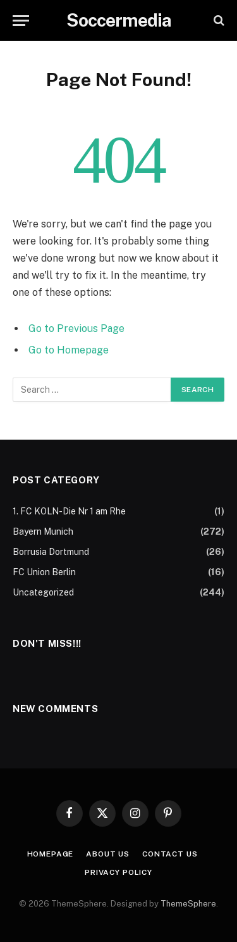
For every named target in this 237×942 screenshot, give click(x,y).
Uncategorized (43, 592)
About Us (108, 854)
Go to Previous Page (76, 328)
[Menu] (21, 20)
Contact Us (169, 854)
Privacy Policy (118, 872)
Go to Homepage (68, 350)
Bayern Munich (43, 531)
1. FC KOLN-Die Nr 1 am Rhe (69, 511)
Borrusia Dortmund (51, 552)
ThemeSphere (188, 903)
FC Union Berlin (44, 572)
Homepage (50, 854)
